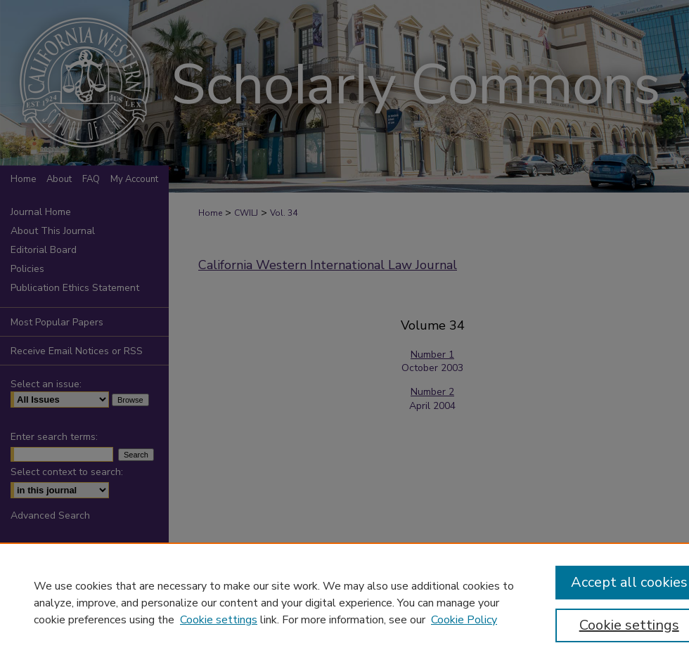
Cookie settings (218, 620)
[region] (344, 602)
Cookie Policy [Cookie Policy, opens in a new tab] (464, 620)
